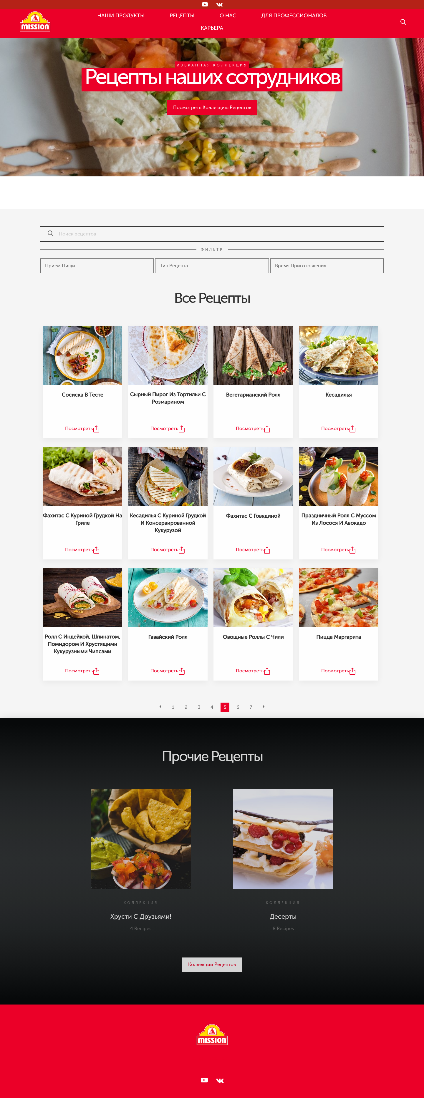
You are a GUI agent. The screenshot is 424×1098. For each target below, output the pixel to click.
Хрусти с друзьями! (140, 917)
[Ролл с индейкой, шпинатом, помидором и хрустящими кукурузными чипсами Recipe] (82, 597)
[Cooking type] (327, 265)
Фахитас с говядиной (253, 516)
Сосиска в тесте (82, 395)
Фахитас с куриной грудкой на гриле (82, 519)
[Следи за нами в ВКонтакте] (219, 4)
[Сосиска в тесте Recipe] (82, 355)
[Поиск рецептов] (47, 234)
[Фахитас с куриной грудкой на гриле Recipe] (82, 476)
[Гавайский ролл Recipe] (168, 597)
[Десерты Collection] (283, 839)
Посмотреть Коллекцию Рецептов (212, 107)
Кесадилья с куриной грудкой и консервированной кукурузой (168, 523)
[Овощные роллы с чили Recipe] (253, 597)
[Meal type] (97, 265)
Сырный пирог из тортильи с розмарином (168, 398)
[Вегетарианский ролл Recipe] (253, 355)
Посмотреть (79, 428)
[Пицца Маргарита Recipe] (338, 597)
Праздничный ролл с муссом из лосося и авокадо (338, 519)
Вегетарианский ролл (253, 395)
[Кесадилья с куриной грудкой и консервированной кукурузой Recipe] (168, 476)
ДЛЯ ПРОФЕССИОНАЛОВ (294, 16)
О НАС (228, 16)
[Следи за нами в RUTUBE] (205, 4)
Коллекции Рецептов (212, 964)
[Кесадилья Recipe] (338, 355)
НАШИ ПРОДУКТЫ (121, 16)
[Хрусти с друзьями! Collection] (141, 839)
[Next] (263, 707)
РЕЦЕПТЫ (182, 16)
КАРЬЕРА (212, 28)
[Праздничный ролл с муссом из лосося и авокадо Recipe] (338, 476)
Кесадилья (338, 395)
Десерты (283, 917)
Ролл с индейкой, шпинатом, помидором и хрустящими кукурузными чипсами (82, 644)
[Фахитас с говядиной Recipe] (253, 476)
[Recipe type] (212, 265)
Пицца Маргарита (338, 637)
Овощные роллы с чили (253, 637)
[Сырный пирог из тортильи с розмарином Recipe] (168, 355)
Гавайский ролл (167, 637)
